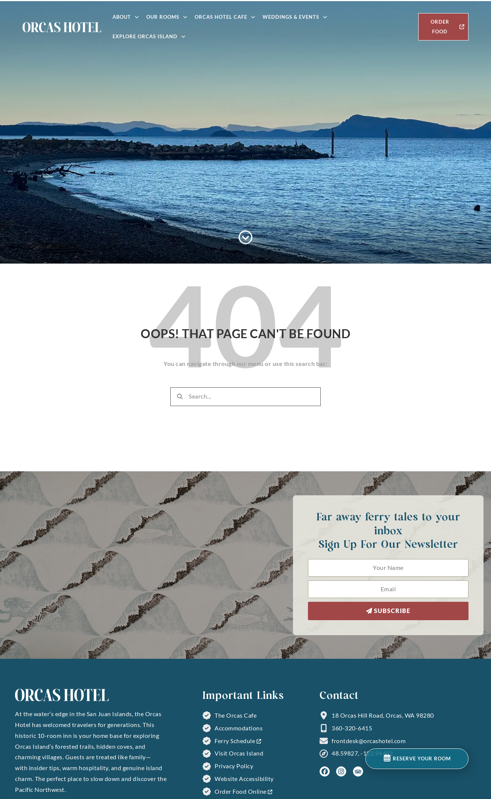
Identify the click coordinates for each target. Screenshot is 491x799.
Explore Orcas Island (149, 36)
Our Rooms (166, 17)
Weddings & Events (295, 17)
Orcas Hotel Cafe (225, 17)
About (126, 17)
